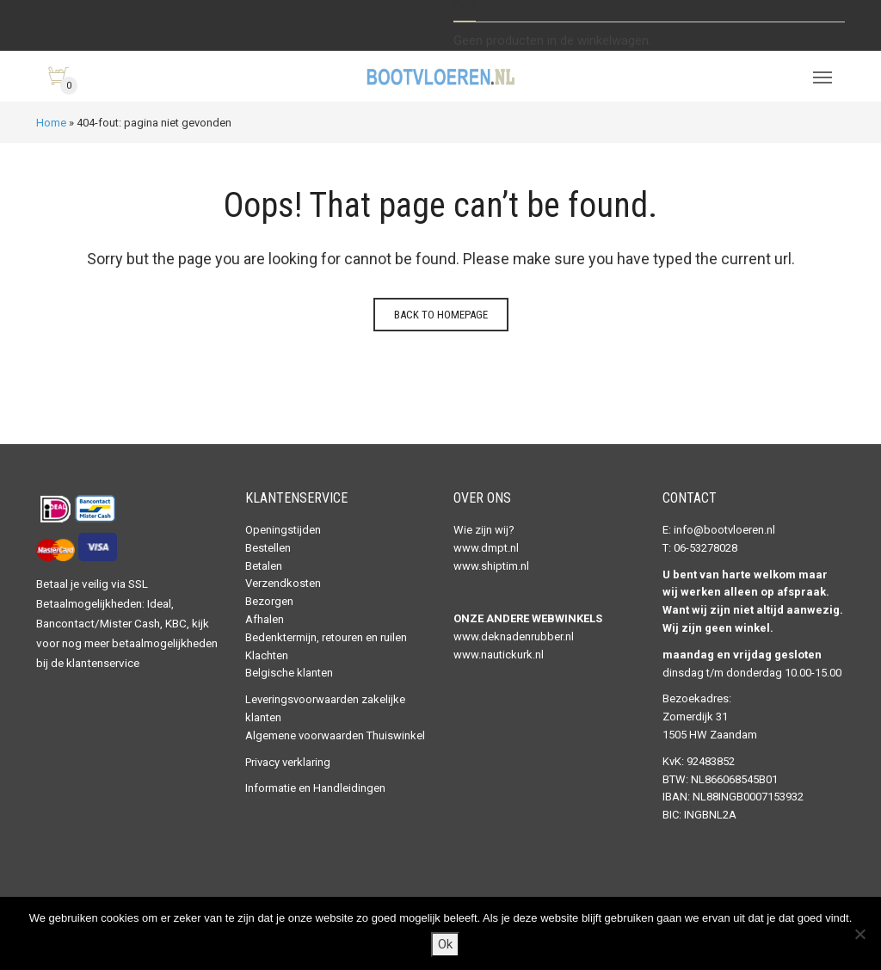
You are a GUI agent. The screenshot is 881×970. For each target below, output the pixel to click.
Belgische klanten (289, 672)
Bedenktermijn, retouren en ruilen (326, 637)
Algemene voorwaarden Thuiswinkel (335, 735)
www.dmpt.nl (486, 547)
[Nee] (859, 933)
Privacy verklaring (287, 762)
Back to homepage (441, 314)
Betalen (263, 565)
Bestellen (268, 547)
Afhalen (264, 619)
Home (51, 122)
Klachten (266, 655)
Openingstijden (283, 529)
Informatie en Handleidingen (315, 788)
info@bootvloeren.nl (724, 529)
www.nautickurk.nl (498, 654)
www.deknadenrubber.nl (513, 636)
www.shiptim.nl (491, 565)
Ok (445, 944)
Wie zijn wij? (483, 529)
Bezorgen (269, 601)
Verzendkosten (283, 583)
